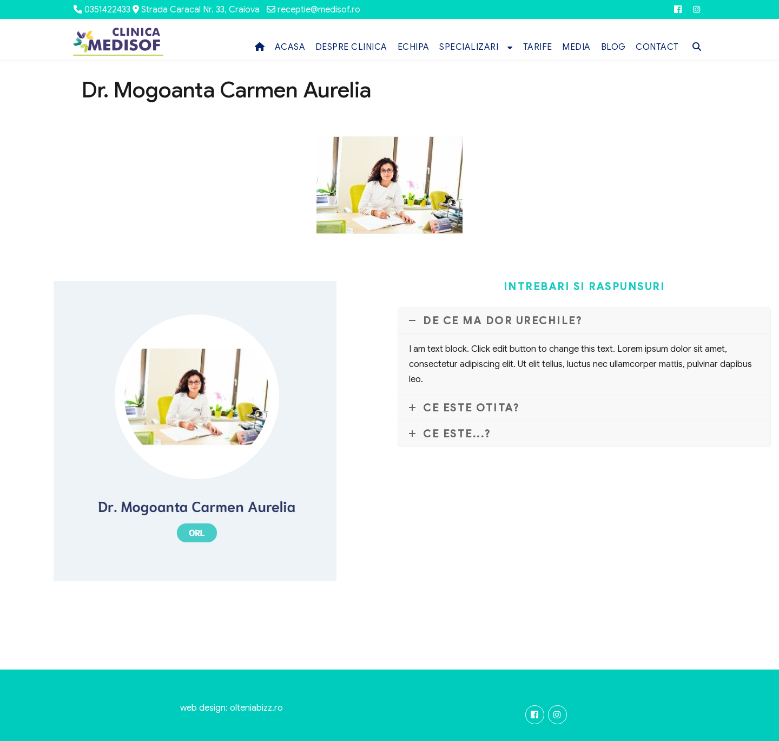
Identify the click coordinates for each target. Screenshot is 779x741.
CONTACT (657, 47)
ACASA (290, 47)
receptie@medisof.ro (319, 9)
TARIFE (537, 47)
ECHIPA (414, 47)
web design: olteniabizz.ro (231, 708)
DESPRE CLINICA (351, 47)
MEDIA (576, 47)
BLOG (613, 47)
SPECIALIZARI (468, 47)
